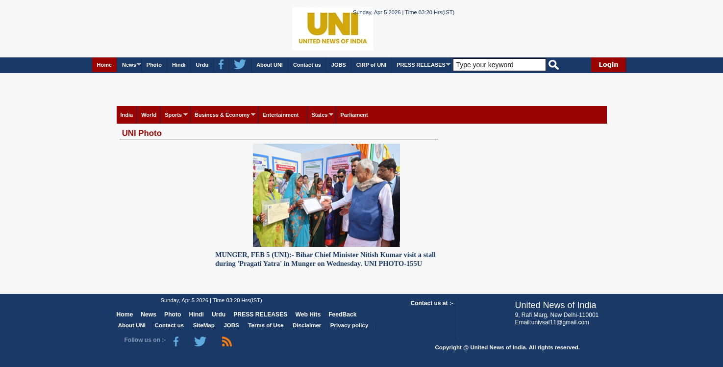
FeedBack (342, 314)
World (148, 115)
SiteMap (204, 325)
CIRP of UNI (371, 65)
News (129, 65)
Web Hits (308, 314)
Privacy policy (349, 325)
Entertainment (280, 115)
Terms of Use (265, 325)
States (319, 115)
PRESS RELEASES (421, 65)
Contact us (307, 65)
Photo (154, 65)
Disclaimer (307, 325)
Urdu (202, 65)
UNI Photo (142, 133)
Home (104, 65)
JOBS (338, 65)
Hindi (179, 65)
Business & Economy (222, 115)
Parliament (354, 115)
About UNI (269, 65)
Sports (173, 115)
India (127, 115)
